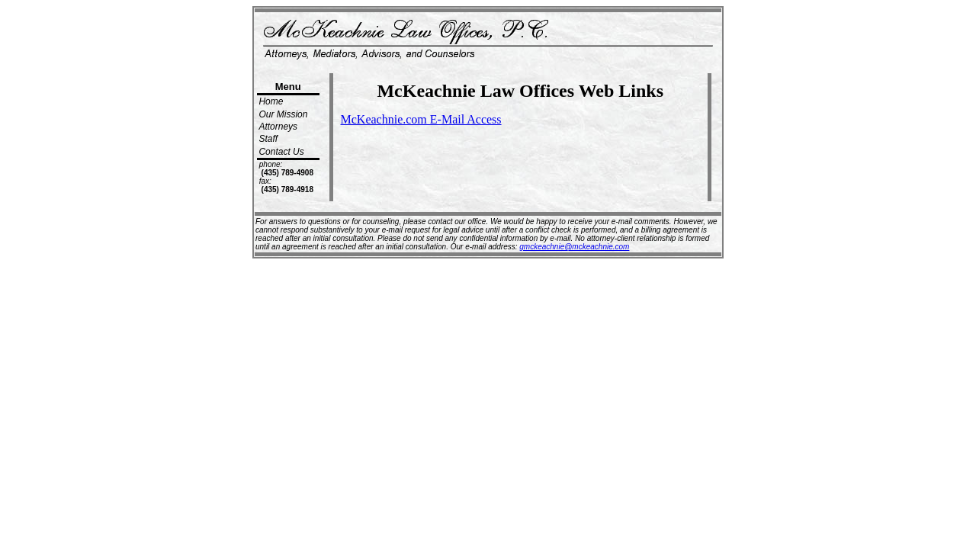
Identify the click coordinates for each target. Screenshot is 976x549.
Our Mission (282, 114)
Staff (268, 138)
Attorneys (277, 126)
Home (270, 101)
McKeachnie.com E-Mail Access (421, 119)
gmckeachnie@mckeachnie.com (574, 246)
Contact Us (280, 151)
